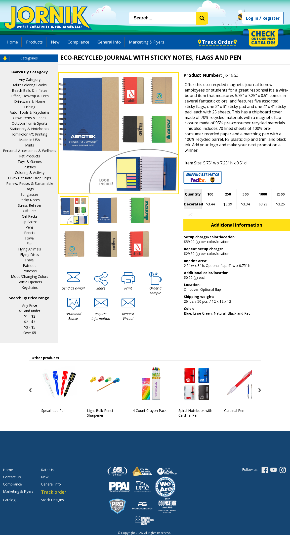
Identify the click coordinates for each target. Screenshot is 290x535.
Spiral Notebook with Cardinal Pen (195, 413)
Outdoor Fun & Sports (29, 123)
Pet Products (29, 156)
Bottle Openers (29, 282)
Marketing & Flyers (146, 42)
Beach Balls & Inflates (29, 90)
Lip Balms (30, 221)
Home (12, 42)
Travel (30, 260)
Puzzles (30, 167)
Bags (30, 189)
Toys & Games (30, 161)
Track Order (217, 42)
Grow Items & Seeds (29, 117)
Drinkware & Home (29, 101)
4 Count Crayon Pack (149, 410)
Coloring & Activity (29, 172)
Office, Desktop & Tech (30, 96)
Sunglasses (30, 194)
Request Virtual (128, 316)
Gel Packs (30, 216)
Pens (30, 227)
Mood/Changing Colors (29, 276)
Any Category (30, 79)
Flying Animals (29, 249)
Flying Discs (29, 254)
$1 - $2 (29, 316)
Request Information (100, 316)
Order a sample (155, 290)
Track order (53, 492)
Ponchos (30, 271)
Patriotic (29, 265)
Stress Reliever (29, 205)
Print (128, 288)
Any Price (29, 305)
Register (271, 18)
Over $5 (29, 332)
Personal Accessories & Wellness (29, 150)
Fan (30, 243)
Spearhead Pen (53, 410)
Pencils (29, 232)
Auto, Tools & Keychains (29, 112)
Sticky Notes (30, 199)
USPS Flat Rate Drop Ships (29, 178)
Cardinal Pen (234, 410)
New (55, 42)
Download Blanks (73, 316)
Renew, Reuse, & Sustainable (29, 183)
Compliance (78, 42)
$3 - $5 (29, 327)
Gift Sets (30, 210)
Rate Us (47, 469)
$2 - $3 (29, 321)
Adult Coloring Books (30, 85)
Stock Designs (52, 499)
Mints (29, 145)
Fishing (29, 106)
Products (34, 42)
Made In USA (29, 139)
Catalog (9, 499)
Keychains (30, 287)
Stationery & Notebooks (29, 128)
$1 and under (29, 310)
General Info (109, 42)
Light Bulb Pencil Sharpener (100, 413)
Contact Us (12, 477)
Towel (30, 238)
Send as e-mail (73, 288)
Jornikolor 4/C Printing (29, 134)
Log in (252, 18)
